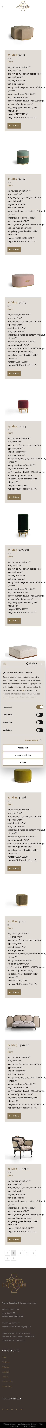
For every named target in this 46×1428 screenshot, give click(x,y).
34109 (22, 302)
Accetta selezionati (23, 755)
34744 (22, 426)
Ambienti (5, 1367)
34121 (22, 921)
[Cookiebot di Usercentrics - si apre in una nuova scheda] (27, 664)
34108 (22, 797)
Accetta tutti (23, 748)
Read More (14, 126)
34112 (22, 178)
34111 (21, 55)
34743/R (23, 550)
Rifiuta (23, 762)
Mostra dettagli (31, 740)
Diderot (23, 1169)
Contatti (5, 1377)
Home (4, 1357)
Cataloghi (5, 1372)
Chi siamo (5, 1362)
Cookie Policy (7, 1386)
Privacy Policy (7, 1381)
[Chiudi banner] (42, 664)
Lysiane (23, 1045)
